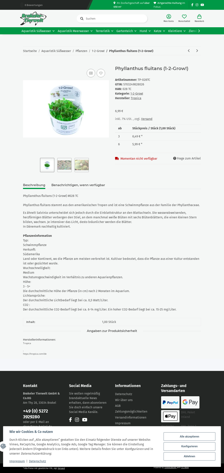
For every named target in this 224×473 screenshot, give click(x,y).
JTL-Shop (185, 467)
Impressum (123, 423)
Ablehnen (189, 456)
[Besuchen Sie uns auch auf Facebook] (192, 5)
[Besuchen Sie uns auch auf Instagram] (197, 5)
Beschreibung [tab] (34, 185)
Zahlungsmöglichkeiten (131, 411)
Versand (146, 119)
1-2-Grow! (136, 93)
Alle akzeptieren (189, 436)
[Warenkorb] (199, 18)
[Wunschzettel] (184, 18)
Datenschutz (123, 394)
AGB (118, 406)
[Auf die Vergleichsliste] (91, 73)
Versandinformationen (130, 417)
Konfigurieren (189, 446)
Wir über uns (124, 400)
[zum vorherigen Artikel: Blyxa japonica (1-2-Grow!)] (189, 51)
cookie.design (170, 467)
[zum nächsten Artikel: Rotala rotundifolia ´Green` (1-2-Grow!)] (197, 51)
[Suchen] (112, 18)
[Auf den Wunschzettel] (101, 73)
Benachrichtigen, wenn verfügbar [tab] (78, 185)
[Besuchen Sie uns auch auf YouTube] (202, 5)
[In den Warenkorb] (26, 64)
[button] (169, 18)
